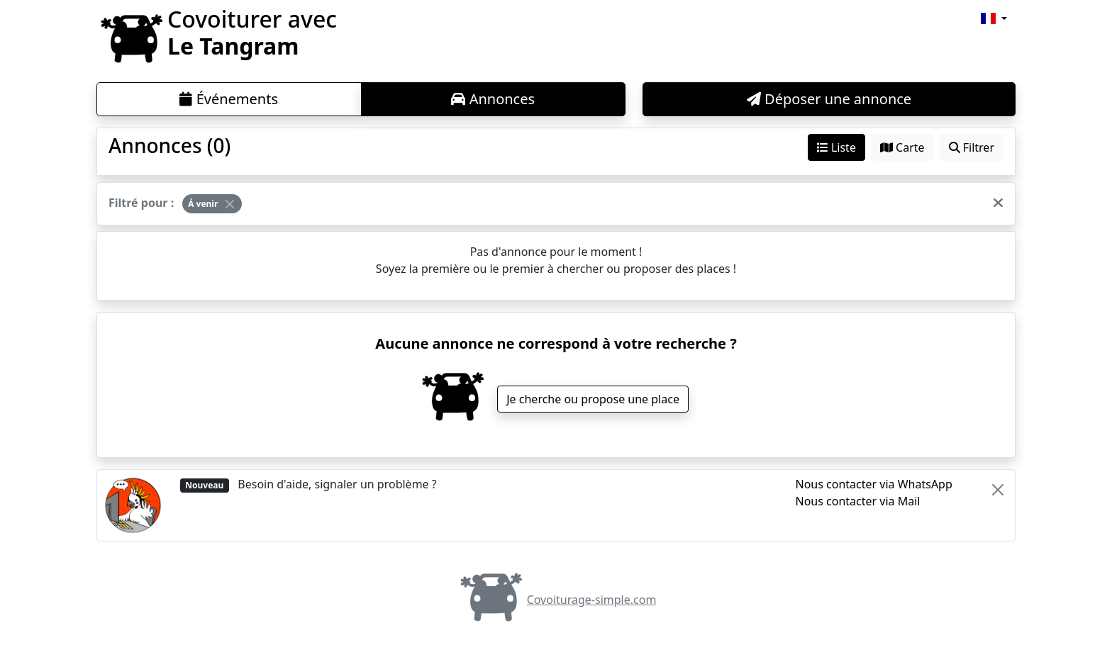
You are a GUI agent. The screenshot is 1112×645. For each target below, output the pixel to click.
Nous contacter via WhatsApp (874, 484)
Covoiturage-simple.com (556, 599)
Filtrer (971, 147)
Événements (228, 98)
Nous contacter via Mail (858, 501)
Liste (836, 147)
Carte (902, 147)
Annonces (493, 98)
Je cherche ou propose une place (592, 399)
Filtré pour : (141, 203)
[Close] (229, 204)
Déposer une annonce (829, 98)
